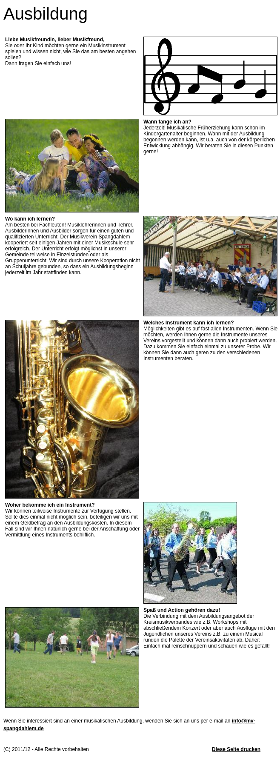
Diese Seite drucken (236, 749)
